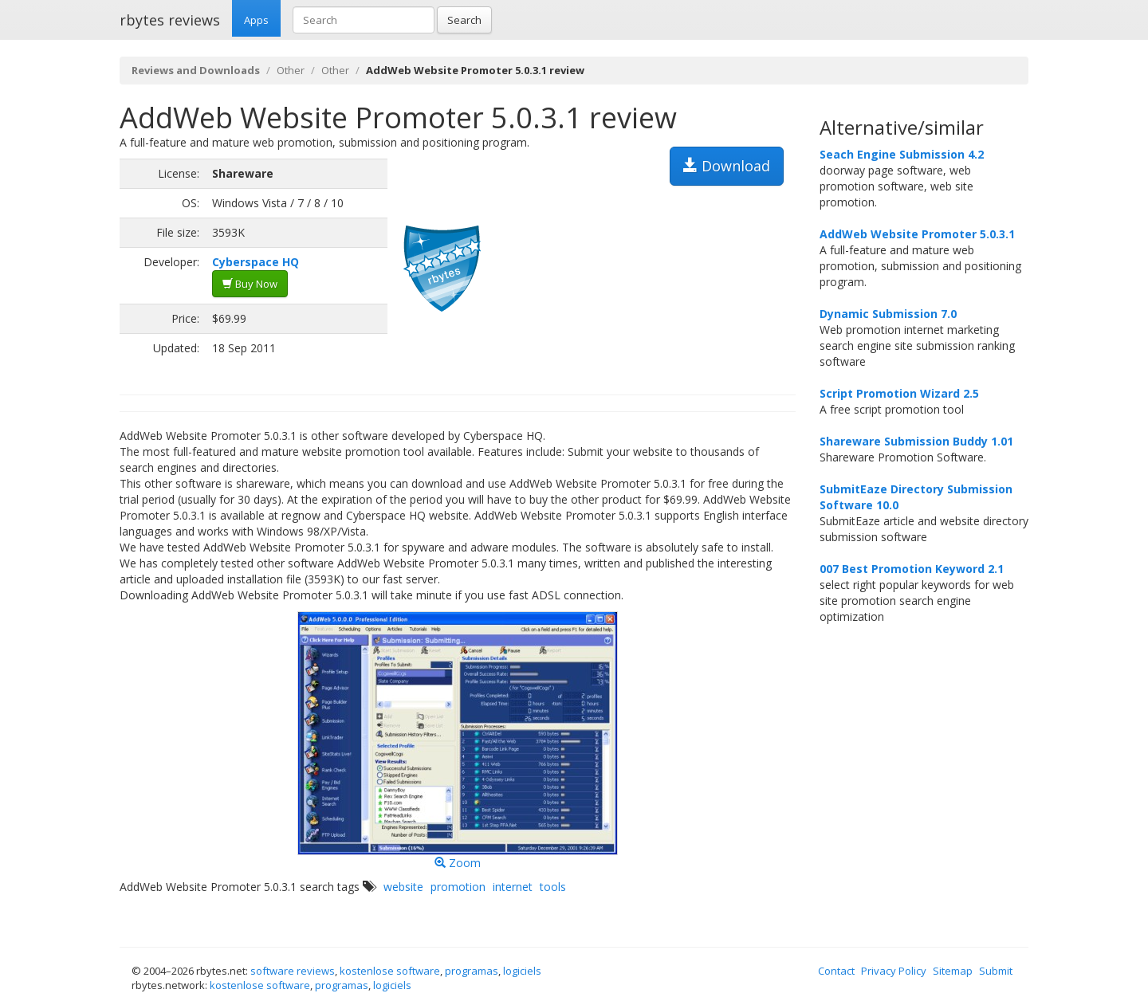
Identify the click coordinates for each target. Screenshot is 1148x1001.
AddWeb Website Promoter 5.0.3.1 (917, 233)
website (403, 886)
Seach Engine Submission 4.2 (902, 154)
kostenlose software (390, 971)
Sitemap (953, 971)
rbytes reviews (170, 19)
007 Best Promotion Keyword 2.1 (912, 568)
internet (513, 886)
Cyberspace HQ (255, 261)
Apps (256, 20)
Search (464, 20)
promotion (458, 886)
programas (471, 971)
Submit (995, 971)
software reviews (292, 971)
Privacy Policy (893, 971)
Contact (836, 971)
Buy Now (249, 284)
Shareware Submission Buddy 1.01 (916, 441)
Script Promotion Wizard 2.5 (899, 393)
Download (726, 165)
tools (553, 886)
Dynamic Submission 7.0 (888, 313)
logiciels (522, 971)
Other (291, 70)
